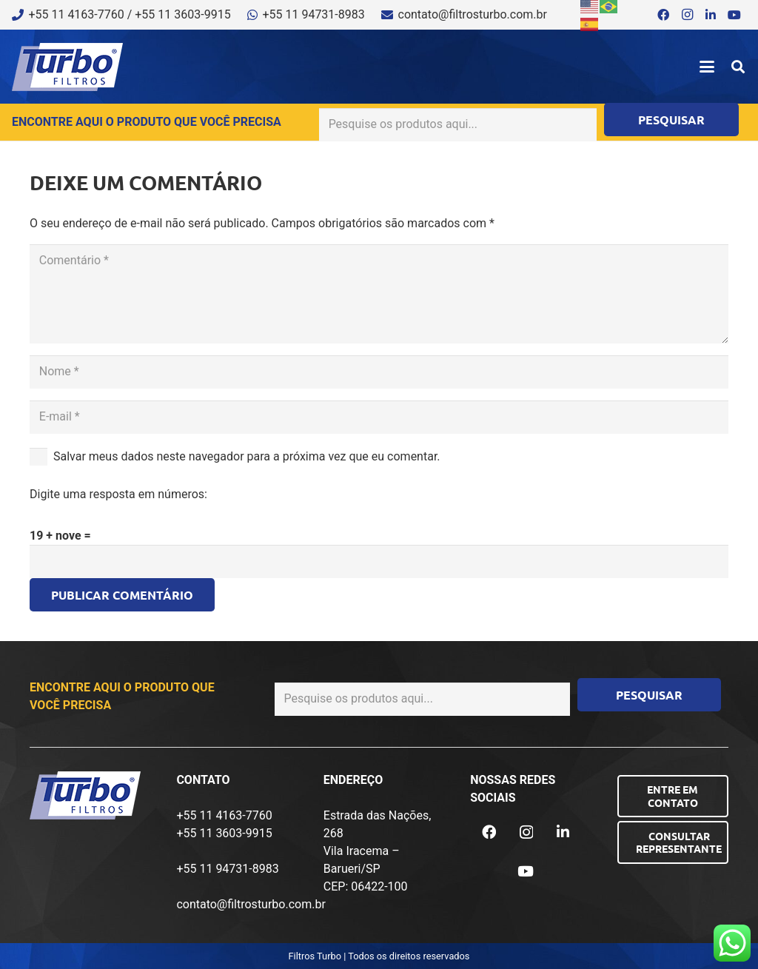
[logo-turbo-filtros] (67, 67)
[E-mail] (379, 417)
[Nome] (379, 372)
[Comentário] (379, 293)
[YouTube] (734, 15)
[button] (707, 66)
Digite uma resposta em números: (118, 494)
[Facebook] (663, 15)
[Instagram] (687, 15)
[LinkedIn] (710, 15)
